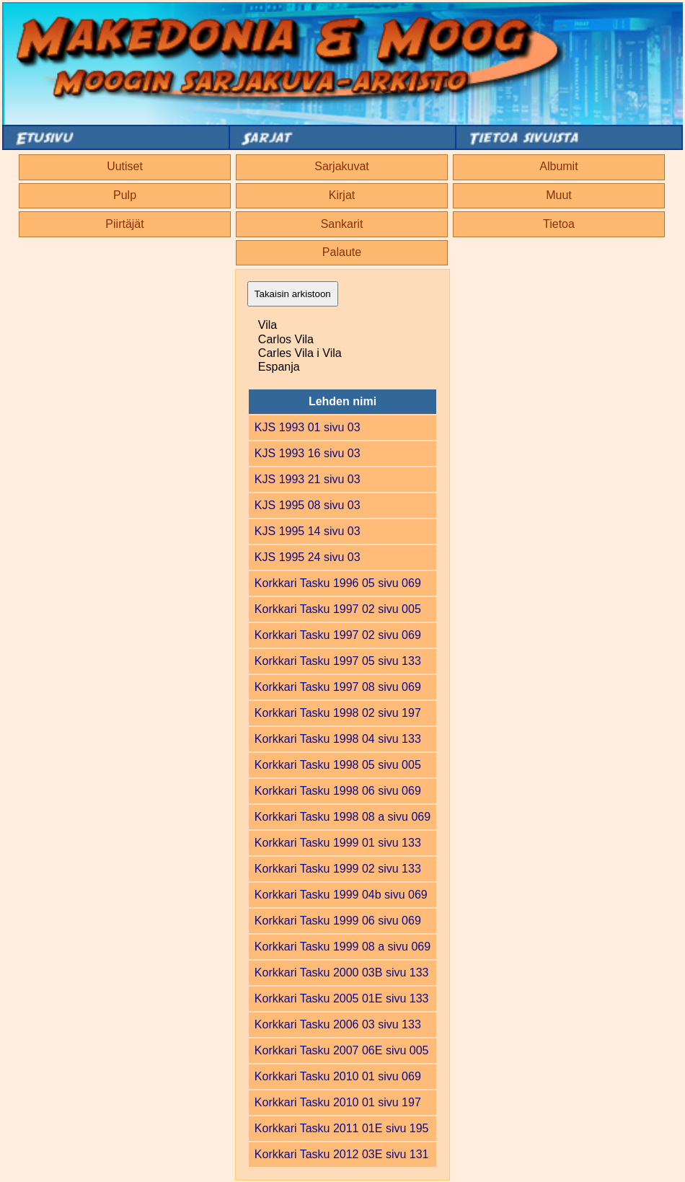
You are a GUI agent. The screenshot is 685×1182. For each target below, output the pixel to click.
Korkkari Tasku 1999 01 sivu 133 (338, 843)
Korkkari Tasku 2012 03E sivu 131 (342, 1154)
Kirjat (342, 195)
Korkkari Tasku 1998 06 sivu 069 (338, 791)
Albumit (558, 166)
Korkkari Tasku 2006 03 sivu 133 (338, 1024)
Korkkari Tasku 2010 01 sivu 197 (338, 1102)
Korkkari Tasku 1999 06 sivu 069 (338, 920)
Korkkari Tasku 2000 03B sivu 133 (342, 972)
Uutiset (125, 166)
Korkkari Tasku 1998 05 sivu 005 (338, 765)
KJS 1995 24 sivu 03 (308, 557)
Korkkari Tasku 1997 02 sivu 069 (338, 635)
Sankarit (342, 224)
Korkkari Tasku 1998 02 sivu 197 (338, 713)
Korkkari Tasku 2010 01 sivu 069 (338, 1076)
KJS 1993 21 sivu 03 (308, 479)
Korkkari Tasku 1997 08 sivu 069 (338, 687)
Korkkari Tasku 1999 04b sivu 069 (341, 894)
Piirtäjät (124, 224)
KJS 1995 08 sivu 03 (308, 505)
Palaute (341, 252)
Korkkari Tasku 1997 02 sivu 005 (338, 609)
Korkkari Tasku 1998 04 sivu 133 (338, 739)
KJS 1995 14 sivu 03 (308, 531)
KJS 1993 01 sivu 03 (308, 427)
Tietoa (559, 224)
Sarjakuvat (341, 166)
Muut (559, 195)
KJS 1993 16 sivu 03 (308, 453)
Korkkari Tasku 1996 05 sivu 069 (338, 583)
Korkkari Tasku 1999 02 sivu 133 (338, 869)
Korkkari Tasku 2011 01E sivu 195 (342, 1128)
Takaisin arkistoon (293, 293)
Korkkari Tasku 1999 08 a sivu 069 (342, 946)
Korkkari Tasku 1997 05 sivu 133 (338, 661)
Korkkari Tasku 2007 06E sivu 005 (342, 1050)
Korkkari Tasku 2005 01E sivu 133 (342, 998)
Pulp (124, 195)
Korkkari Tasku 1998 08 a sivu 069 (342, 817)
